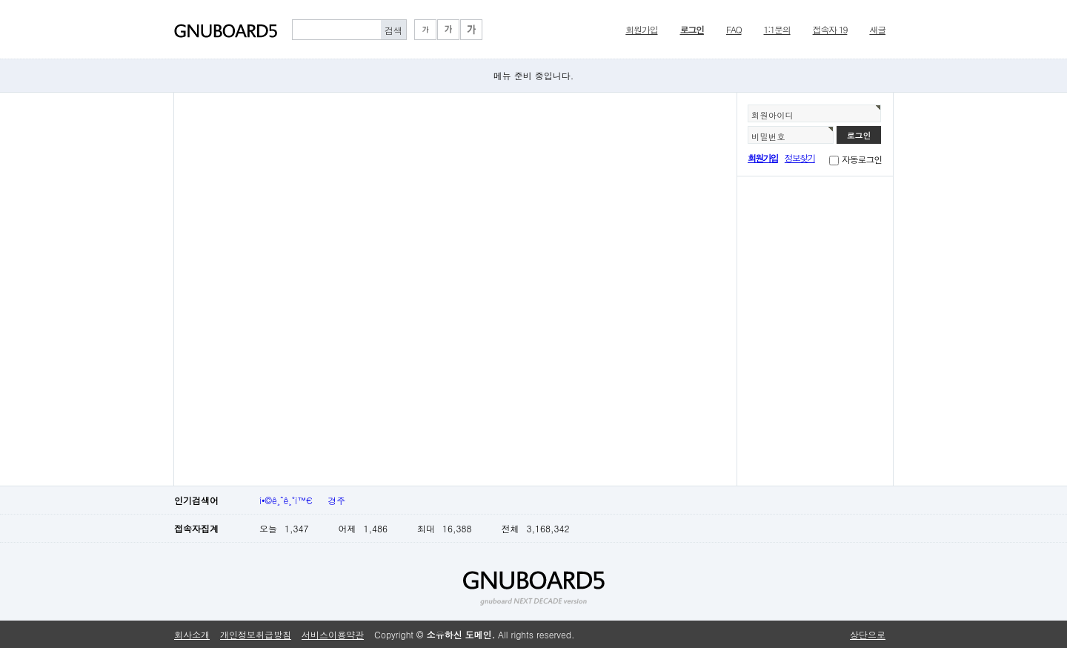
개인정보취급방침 (255, 634)
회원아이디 (772, 115)
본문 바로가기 (0, 0)
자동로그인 (862, 159)
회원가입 (641, 29)
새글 (877, 29)
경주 (336, 500)
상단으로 (867, 634)
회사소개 (192, 634)
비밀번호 (768, 136)
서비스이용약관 (333, 634)
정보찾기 (800, 157)
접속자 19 (830, 29)
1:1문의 (777, 29)
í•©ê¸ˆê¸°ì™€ (286, 500)
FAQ (734, 29)
